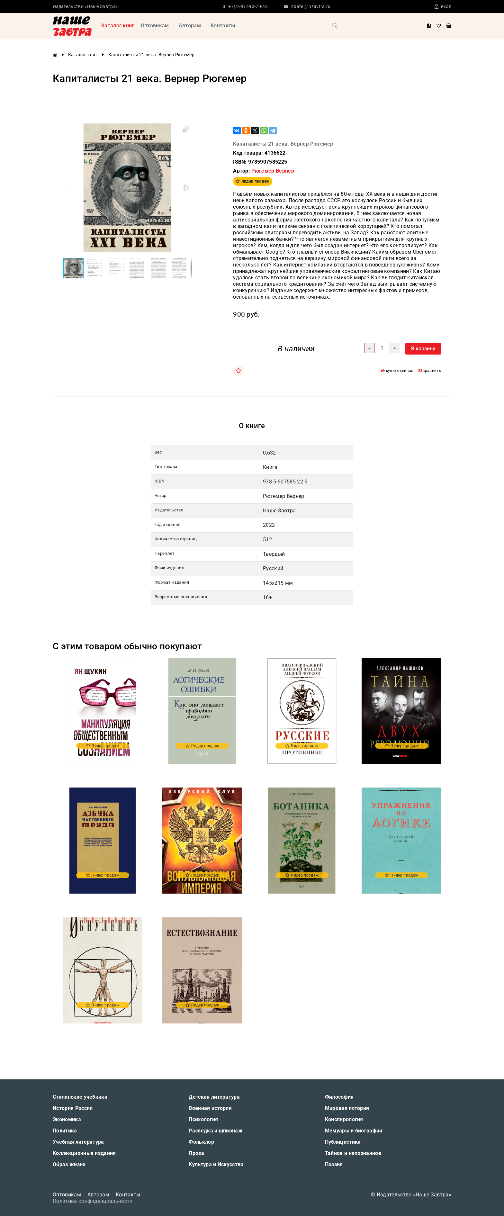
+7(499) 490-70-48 (247, 6)
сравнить (430, 370)
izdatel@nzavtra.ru (311, 6)
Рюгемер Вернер (272, 171)
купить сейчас (397, 370)
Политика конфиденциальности (93, 1201)
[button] (186, 129)
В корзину (423, 349)
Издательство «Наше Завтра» (85, 6)
